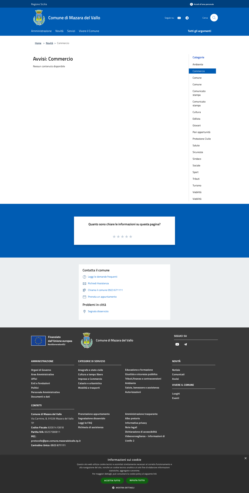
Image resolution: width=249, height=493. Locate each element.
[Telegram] (186, 17)
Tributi (196, 179)
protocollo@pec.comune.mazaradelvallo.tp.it (56, 441)
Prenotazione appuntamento (94, 414)
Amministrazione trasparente (141, 414)
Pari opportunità (201, 132)
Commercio (199, 71)
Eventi (175, 398)
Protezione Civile (202, 139)
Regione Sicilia (39, 4)
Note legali (131, 427)
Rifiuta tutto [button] (137, 480)
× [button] (245, 458)
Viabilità (197, 192)
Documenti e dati (40, 396)
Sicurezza (198, 152)
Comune (197, 78)
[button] (124, 487)
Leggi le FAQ (85, 423)
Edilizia (196, 119)
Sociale (196, 165)
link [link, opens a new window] (155, 474)
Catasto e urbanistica (90, 383)
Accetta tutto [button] (112, 480)
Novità (49, 43)
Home (38, 43)
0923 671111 (58, 445)
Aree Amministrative (42, 374)
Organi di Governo (41, 370)
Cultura (197, 112)
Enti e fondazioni (40, 383)
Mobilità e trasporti (89, 388)
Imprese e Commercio (90, 379)
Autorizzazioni (133, 392)
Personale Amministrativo (45, 392)
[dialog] (124, 474)
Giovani (197, 125)
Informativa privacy (136, 423)
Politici (35, 388)
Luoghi (176, 393)
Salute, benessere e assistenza (142, 387)
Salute (196, 145)
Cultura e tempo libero (90, 374)
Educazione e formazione (139, 370)
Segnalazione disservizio (91, 418)
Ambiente (198, 64)
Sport (196, 172)
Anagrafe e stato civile (90, 370)
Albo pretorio (132, 418)
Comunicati (178, 374)
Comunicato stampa (199, 93)
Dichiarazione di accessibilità (141, 432)
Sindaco (197, 159)
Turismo (197, 185)
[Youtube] (178, 17)
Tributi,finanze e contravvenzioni (143, 379)
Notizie (176, 370)
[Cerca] (214, 17)
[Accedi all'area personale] (202, 4)
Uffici (34, 379)
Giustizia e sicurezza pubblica (141, 374)
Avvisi (175, 379)
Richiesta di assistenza (90, 427)
